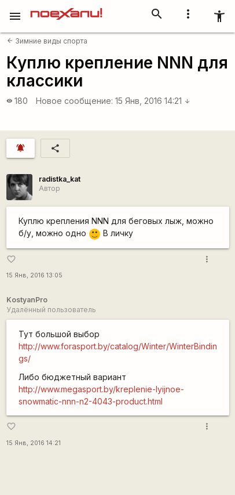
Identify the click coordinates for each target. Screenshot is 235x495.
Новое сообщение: (74, 101)
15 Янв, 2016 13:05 (34, 275)
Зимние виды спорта (47, 41)
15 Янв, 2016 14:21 (152, 101)
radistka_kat (59, 179)
